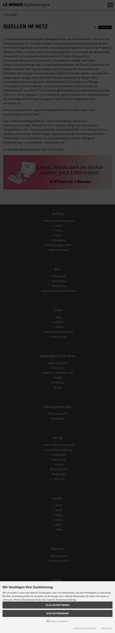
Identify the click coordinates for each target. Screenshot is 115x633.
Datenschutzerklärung (84, 628)
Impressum (106, 628)
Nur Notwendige (57, 613)
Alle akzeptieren (57, 605)
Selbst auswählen (58, 621)
